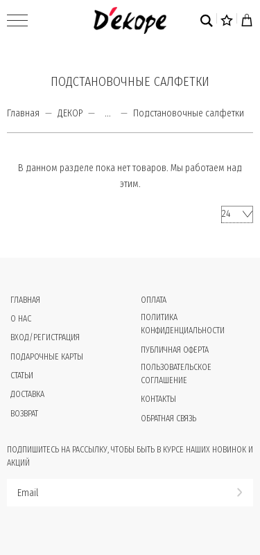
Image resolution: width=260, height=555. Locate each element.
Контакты (158, 399)
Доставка (27, 394)
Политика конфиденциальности (183, 323)
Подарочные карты (46, 357)
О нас (20, 319)
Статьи (21, 375)
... (108, 113)
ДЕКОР (70, 113)
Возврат (24, 414)
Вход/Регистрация (45, 337)
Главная (23, 113)
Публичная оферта (175, 350)
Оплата (153, 300)
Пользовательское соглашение (176, 373)
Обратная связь (168, 418)
